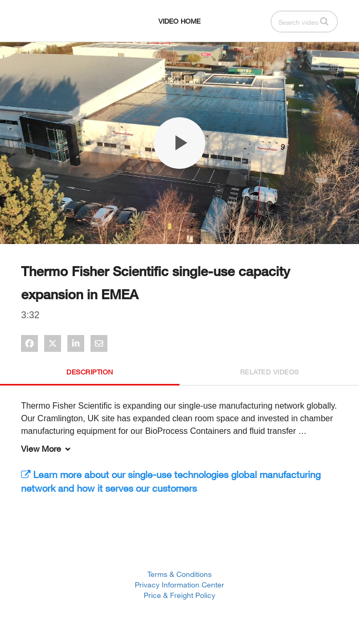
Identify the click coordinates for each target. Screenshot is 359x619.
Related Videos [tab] (269, 372)
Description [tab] (89, 372)
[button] (324, 21)
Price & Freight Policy (179, 595)
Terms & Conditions (179, 574)
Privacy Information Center (179, 584)
